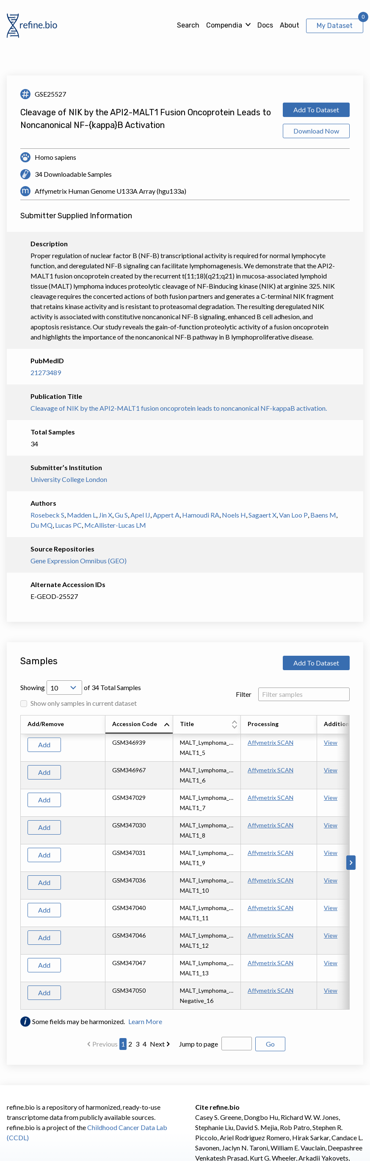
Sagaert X (262, 515)
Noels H (234, 515)
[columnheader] (139, 725)
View (330, 742)
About (289, 25)
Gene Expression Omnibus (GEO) (78, 561)
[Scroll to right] (351, 862)
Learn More (145, 1021)
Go (270, 1044)
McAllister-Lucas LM (115, 525)
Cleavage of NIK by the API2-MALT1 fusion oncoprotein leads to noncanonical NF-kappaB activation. (178, 408)
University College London (68, 479)
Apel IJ (140, 515)
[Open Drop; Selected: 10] (64, 687)
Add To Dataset (316, 110)
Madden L (81, 515)
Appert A (166, 515)
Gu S (121, 515)
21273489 (45, 372)
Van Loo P (293, 515)
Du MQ (41, 525)
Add (44, 745)
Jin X (105, 515)
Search (188, 25)
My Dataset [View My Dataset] (335, 26)
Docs (265, 25)
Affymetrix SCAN (270, 742)
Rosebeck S (47, 515)
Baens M (323, 515)
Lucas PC (68, 525)
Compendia (224, 25)
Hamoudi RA (200, 515)
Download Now (316, 131)
